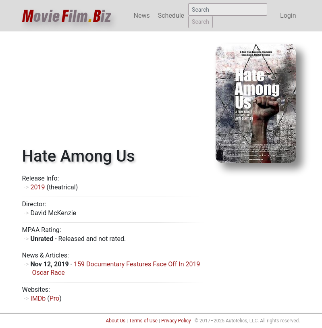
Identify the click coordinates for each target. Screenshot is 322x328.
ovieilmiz (67, 16)
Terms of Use (143, 321)
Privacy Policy (176, 321)
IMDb (38, 298)
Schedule (171, 15)
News (142, 15)
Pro (54, 298)
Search (200, 22)
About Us (115, 321)
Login (288, 15)
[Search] (227, 9)
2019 (37, 187)
